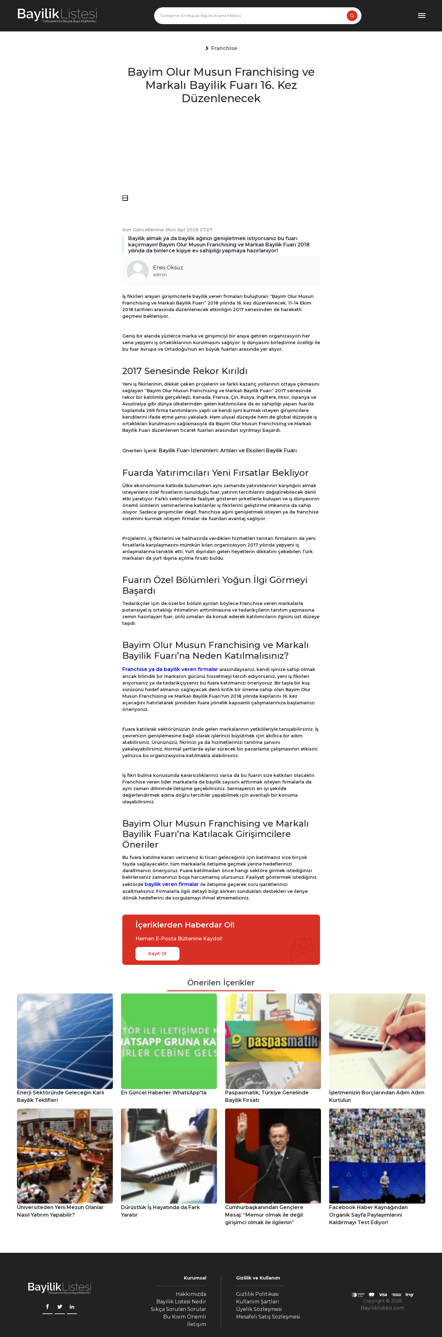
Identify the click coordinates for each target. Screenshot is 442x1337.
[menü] (125, 198)
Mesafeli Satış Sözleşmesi (268, 1317)
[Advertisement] (221, 151)
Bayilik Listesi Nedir (181, 1302)
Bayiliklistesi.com (382, 1308)
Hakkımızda (191, 1294)
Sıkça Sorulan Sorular (178, 1309)
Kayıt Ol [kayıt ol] (157, 953)
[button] (224, 48)
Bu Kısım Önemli (184, 1317)
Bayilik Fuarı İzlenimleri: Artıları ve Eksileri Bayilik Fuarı (228, 451)
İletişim (196, 1324)
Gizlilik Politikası (257, 1294)
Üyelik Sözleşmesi (259, 1309)
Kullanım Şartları (257, 1302)
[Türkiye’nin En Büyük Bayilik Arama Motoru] (258, 15)
